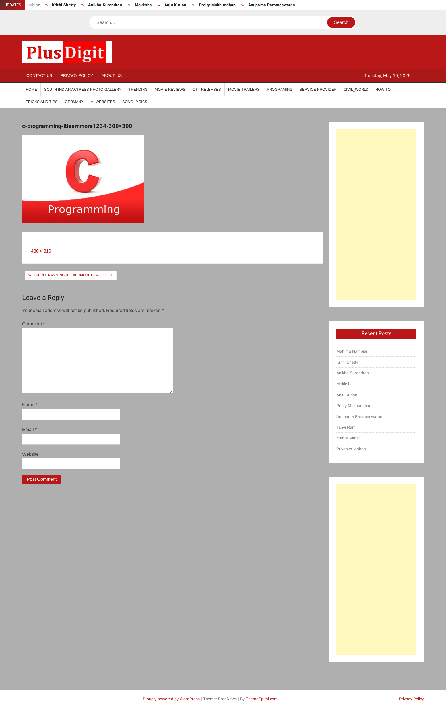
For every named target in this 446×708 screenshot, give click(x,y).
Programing (279, 89)
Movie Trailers (244, 89)
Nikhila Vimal (348, 438)
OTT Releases (207, 89)
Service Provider (318, 89)
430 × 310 (41, 251)
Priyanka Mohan (351, 449)
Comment (33, 323)
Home (31, 89)
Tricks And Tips (42, 102)
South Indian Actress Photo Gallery (82, 89)
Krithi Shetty (64, 5)
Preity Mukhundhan (217, 5)
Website (30, 454)
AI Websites (103, 102)
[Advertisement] (376, 214)
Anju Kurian (175, 5)
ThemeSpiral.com (262, 699)
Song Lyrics (134, 102)
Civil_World (356, 89)
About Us (112, 75)
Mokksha (143, 5)
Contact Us (39, 75)
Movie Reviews (170, 89)
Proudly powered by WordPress (171, 699)
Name (29, 404)
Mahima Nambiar (351, 351)
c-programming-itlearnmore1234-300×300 (73, 275)
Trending (138, 89)
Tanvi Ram (346, 427)
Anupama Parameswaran (271, 5)
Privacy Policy (77, 75)
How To (383, 89)
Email (29, 429)
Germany (74, 102)
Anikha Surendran (105, 5)
